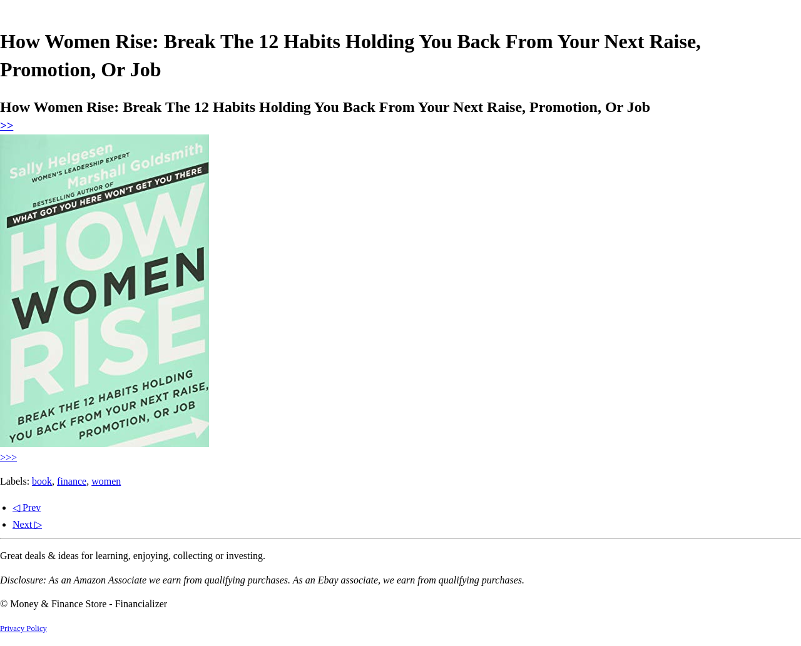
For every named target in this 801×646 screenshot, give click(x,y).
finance (71, 481)
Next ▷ (27, 524)
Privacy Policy (23, 628)
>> (6, 125)
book (42, 481)
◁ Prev (27, 507)
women (106, 481)
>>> (8, 457)
